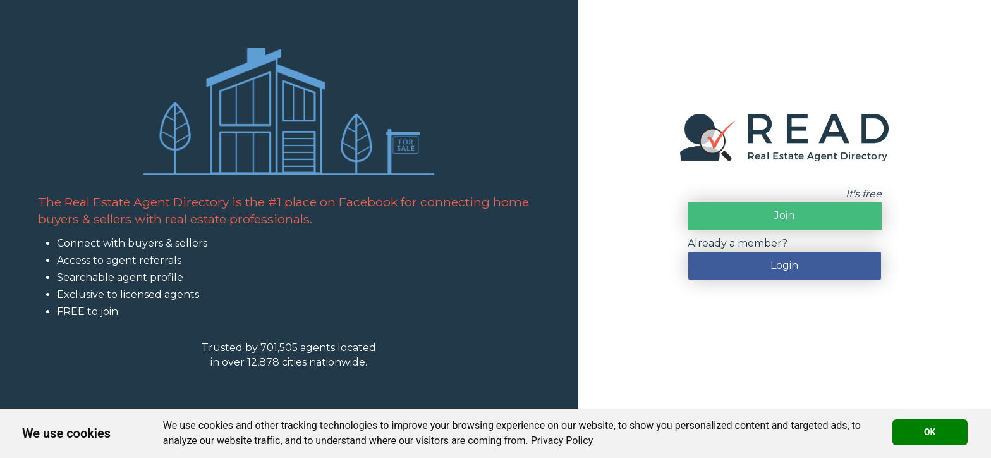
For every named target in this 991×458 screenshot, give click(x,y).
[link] (562, 441)
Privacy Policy (562, 441)
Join (784, 215)
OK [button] (930, 432)
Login (784, 265)
